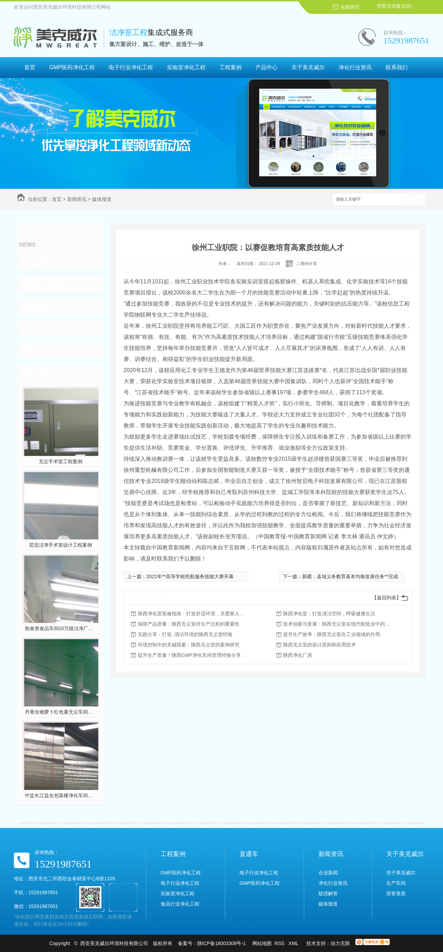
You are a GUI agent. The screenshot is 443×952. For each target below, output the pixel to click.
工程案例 (230, 67)
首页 (29, 67)
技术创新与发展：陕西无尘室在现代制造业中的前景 (338, 624)
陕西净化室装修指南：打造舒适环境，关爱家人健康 (193, 613)
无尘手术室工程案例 (60, 461)
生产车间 (396, 883)
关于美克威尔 (308, 67)
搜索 (413, 200)
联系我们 (397, 67)
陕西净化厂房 (297, 655)
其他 (34, 350)
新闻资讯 (77, 199)
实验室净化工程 (186, 67)
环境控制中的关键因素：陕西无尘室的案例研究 (188, 644)
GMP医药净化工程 (72, 67)
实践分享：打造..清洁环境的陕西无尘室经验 (185, 634)
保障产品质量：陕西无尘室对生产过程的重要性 (188, 624)
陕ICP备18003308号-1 (221, 943)
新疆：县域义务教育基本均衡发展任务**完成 (350, 576)
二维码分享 (306, 263)
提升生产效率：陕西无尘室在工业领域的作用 (331, 634)
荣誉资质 (396, 893)
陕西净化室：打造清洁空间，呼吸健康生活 (329, 613)
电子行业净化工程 (131, 67)
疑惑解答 (40, 306)
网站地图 (262, 943)
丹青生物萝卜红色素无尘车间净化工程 (61, 712)
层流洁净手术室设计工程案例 (60, 545)
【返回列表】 (386, 597)
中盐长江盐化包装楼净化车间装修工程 (61, 795)
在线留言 (350, 7)
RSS (280, 943)
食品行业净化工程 (180, 904)
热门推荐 (40, 372)
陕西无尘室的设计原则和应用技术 (319, 644)
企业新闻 (40, 261)
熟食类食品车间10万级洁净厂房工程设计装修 (61, 628)
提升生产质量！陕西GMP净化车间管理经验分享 (189, 655)
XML (294, 943)
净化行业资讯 (355, 67)
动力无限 (340, 943)
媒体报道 (101, 199)
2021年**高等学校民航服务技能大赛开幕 (190, 576)
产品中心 (266, 67)
